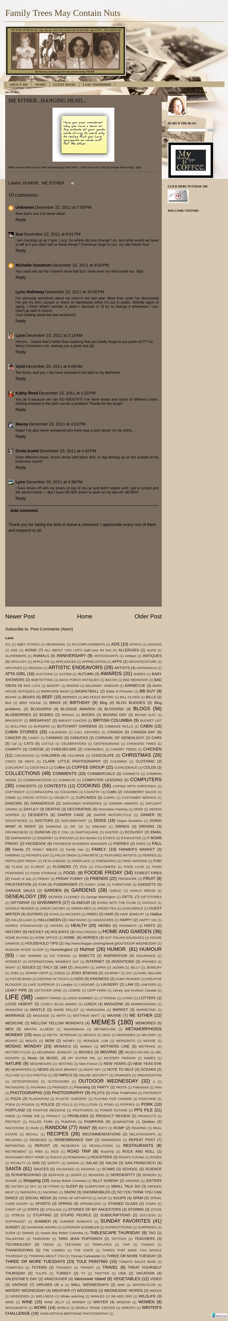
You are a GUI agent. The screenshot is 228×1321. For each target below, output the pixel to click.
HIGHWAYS (128, 926)
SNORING (50, 1192)
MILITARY (149, 1035)
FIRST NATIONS (134, 861)
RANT (84, 1127)
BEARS (29, 697)
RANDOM (56, 1127)
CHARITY (13, 749)
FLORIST (38, 867)
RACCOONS (14, 1128)
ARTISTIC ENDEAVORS (75, 667)
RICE (55, 1151)
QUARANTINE (123, 1122)
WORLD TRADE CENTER (95, 1308)
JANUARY (81, 967)
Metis (37, 1035)
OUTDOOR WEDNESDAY (108, 1081)
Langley (66, 984)
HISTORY (13, 932)
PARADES (60, 1087)
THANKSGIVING (19, 1250)
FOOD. (69, 872)
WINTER (100, 1302)
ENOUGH (66, 838)
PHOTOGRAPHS (26, 1092)
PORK (147, 1104)
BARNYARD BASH (55, 691)
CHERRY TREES (124, 749)
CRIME (10, 798)
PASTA (121, 1087)
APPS (117, 662)
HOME (40, 84)
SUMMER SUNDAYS (76, 1221)
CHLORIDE (76, 755)
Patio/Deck (141, 1087)
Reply (20, 219)
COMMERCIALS (101, 774)
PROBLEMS (78, 1116)
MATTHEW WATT (86, 1015)
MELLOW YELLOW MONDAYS (57, 1023)
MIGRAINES (126, 1035)
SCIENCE (153, 1169)
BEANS (10, 697)
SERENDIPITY (122, 1175)
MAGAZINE (114, 1004)
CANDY (33, 738)
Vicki (20, 366)
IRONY (10, 967)
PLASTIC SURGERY (71, 1099)
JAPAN (101, 967)
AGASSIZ (154, 644)
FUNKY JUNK (95, 884)
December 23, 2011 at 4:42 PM (68, 451)
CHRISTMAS (136, 755)
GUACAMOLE (132, 908)
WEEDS (156, 1291)
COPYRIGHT (15, 792)
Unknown (24, 207)
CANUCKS (79, 738)
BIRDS (55, 703)
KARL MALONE (150, 973)
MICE (106, 1035)
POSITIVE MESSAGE (49, 1110)
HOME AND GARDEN (127, 931)
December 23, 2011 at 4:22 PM (57, 424)
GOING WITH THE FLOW (116, 903)
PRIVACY (53, 1116)
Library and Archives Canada (134, 990)
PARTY (103, 1087)
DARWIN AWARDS (123, 803)
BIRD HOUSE (30, 703)
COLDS (149, 767)
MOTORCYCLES (18, 1052)
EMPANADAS (21, 838)
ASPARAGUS (147, 668)
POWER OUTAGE (113, 1110)
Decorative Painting (113, 809)
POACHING (147, 1099)
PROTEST (13, 1122)
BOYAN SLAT (145, 715)
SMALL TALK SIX (125, 1186)
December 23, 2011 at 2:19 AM (54, 335)
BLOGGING (114, 709)
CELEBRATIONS (73, 744)
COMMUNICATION (37, 780)
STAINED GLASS (123, 1204)
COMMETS (131, 774)
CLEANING (118, 761)
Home (84, 616)
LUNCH (90, 1004)
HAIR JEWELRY (132, 914)
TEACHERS (145, 1239)
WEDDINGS (87, 1291)
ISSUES (28, 967)
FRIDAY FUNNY (69, 879)
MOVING (108, 1052)
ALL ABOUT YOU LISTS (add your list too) (78, 650)
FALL (157, 843)
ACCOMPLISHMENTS (88, 644)
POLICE (47, 1104)
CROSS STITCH (35, 798)
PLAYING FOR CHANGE (113, 1099)
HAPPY (126, 920)
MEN (9, 1029)
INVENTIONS (123, 961)
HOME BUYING (17, 938)
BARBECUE (135, 686)
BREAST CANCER (72, 720)
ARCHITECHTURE (143, 662)
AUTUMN (85, 674)
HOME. (70, 937)
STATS (33, 1209)
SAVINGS (88, 1169)
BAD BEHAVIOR (135, 680)
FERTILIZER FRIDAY (21, 861)
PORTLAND (15, 1110)
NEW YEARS (115, 1064)
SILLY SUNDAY (105, 1181)
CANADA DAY (143, 732)
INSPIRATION (115, 956)
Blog (103, 703)
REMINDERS (111, 1140)
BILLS (151, 697)
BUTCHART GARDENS (77, 726)
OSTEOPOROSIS (25, 1081)
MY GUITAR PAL (82, 1058)
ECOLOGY (134, 832)
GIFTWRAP (20, 903)
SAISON (73, 1163)
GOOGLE (149, 903)
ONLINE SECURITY (93, 1075)
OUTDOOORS (58, 1081)
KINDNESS (99, 979)
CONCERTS (26, 786)
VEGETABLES (126, 1278)
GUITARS (35, 914)
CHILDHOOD (24, 755)
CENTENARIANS (106, 744)
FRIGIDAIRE (127, 879)
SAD (36, 1163)
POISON (27, 1104)
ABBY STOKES (28, 644)
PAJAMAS (38, 1087)
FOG (83, 867)
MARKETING (146, 1010)
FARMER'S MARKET (137, 849)
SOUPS (119, 1198)
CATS (28, 744)
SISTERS (154, 1181)
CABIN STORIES (21, 732)
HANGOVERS (103, 920)
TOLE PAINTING (92, 1261)
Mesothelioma (74, 1029)
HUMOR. (31, 183)
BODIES (46, 715)
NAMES (150, 1058)
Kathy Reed (26, 393)
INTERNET (95, 961)
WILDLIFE (147, 1296)
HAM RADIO (77, 920)
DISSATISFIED (16, 821)
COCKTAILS (39, 767)
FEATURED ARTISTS (120, 855)
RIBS (39, 1151)
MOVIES (86, 1052)
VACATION (145, 1273)
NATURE (13, 1063)
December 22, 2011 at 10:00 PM (74, 292)
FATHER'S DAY (37, 855)
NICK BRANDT (66, 1069)
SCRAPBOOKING (26, 1175)
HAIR (108, 914)
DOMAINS (53, 826)
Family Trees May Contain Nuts (62, 13)
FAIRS (141, 844)
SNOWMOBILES (96, 1192)
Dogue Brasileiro (129, 821)
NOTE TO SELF (120, 1069)
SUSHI (10, 1233)
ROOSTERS (101, 1157)
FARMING (12, 855)
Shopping (32, 1180)
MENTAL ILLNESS (39, 1029)
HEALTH (79, 925)
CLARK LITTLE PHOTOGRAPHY (72, 761)
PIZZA (16, 1099)
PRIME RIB (30, 1116)
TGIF (126, 1244)
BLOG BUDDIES (130, 703)
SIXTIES (17, 1186)
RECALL (32, 1134)
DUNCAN (43, 832)
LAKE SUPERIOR (41, 984)
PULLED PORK (41, 1122)
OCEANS (148, 1069)
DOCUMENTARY (74, 821)
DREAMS (99, 826)
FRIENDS (99, 878)
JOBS (14, 973)
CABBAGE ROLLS (119, 726)
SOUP (102, 1198)
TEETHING (73, 1244)
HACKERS (73, 914)
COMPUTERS (146, 779)
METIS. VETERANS (62, 1035)
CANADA (115, 732)
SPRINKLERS (90, 1204)
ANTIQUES (152, 656)
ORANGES (122, 1075)
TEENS (48, 1244)
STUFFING (42, 1215)
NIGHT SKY (92, 1069)
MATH (61, 1015)
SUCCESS (148, 1215)
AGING (31, 650)
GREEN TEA (106, 908)
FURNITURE (121, 884)
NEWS (43, 1069)
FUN (42, 884)
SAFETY (53, 1163)
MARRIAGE (15, 1015)
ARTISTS (122, 668)
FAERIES (121, 844)
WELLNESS (45, 1296)
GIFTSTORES (151, 897)
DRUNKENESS (16, 832)
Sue (19, 234)
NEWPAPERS (21, 1069)
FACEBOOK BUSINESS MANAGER (80, 844)
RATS (102, 1128)
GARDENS (83, 890)
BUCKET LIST (151, 720)
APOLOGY (19, 662)
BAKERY (53, 686)
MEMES (103, 1022)
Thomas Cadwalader (85, 1256)
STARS (150, 1204)
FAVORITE (90, 855)
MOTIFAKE (147, 1046)
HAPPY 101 (148, 920)
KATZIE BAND (20, 979)
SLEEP (72, 1186)
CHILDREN (50, 755)
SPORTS (43, 1204)
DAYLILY (31, 809)
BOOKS (88, 715)
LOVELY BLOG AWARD (59, 1004)
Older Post (148, 616)
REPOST (42, 1146)
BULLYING (19, 726)
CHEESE (36, 749)
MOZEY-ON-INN (137, 1052)
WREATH (128, 1308)
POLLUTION (88, 1104)
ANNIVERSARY (71, 655)
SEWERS (149, 1175)
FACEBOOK (36, 844)
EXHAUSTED (131, 838)
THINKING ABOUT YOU (47, 1256)
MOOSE (149, 1041)
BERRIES (70, 697)
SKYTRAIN (51, 1186)
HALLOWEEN (49, 920)
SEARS (76, 1175)
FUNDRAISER (65, 884)
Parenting (82, 1087)
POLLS (67, 1104)
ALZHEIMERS (15, 656)
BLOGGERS (41, 709)
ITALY (47, 967)
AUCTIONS (44, 674)
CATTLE (48, 744)
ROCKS (56, 1157)
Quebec (148, 1122)
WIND (9, 1302)
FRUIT (149, 878)
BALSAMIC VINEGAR (102, 686)
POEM (10, 1104)
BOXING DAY (115, 715)
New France (88, 1064)
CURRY (109, 798)
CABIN (146, 726)
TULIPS (41, 1273)
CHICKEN (152, 749)
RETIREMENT (16, 1151)
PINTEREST (152, 1093)
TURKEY (63, 1273)
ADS (115, 644)
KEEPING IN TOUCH (53, 979)
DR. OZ (76, 826)
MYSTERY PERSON (120, 1058)
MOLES (31, 1041)
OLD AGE (12, 1075)
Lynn (20, 335)
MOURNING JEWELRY (54, 1052)
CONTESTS (55, 786)
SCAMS (108, 1169)
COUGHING (69, 792)
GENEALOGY (20, 896)
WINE (27, 1302)
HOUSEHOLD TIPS (41, 943)
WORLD (63, 1308)
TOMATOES (14, 1267)
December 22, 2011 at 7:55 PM (63, 207)
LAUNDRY (109, 984)
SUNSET (12, 1227)
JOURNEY (112, 973)
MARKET (120, 1010)
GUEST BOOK (64, 84)
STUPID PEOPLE (76, 1215)
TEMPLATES (102, 1244)
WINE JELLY (54, 1302)
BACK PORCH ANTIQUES (79, 680)
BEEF (47, 697)
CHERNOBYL (94, 749)
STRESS (18, 1215)
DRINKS (122, 826)
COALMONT (14, 767)
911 (8, 644)
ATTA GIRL (15, 673)
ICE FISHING (60, 956)
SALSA (111, 1163)
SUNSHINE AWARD (42, 1227)
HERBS (104, 926)
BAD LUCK (32, 686)
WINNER (79, 1302)
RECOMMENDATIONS (101, 1134)
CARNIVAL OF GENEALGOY (119, 738)
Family (18, 849)
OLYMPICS (62, 1075)
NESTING (65, 1064)
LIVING (127, 998)
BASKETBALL (87, 691)
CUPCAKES (86, 797)
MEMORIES (145, 1023)
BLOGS (141, 708)
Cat (14, 744)
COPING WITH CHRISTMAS (134, 786)
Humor (87, 949)
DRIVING (146, 826)
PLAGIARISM (39, 1099)
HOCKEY (36, 932)
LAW (129, 984)
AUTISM (65, 674)
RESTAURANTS (138, 1145)
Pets (158, 1087)
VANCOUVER (55, 1279)
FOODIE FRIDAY (103, 872)
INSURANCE (146, 956)
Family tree (74, 849)
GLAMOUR (80, 903)
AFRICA (135, 644)
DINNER (147, 815)
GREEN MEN (81, 908)
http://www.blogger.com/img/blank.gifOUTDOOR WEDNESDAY (111, 943)
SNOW (70, 1192)
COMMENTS (65, 773)
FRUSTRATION (18, 884)
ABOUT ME (18, 84)
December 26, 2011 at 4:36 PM (54, 482)
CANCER (13, 738)
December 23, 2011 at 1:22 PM (67, 393)
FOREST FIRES (148, 873)
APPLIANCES (65, 662)
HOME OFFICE (46, 938)
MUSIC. (52, 1058)
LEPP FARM (96, 990)
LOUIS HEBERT (19, 1004)
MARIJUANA (95, 1010)
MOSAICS (62, 1046)
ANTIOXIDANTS (106, 656)
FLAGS (17, 867)
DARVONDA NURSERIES (82, 803)
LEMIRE (74, 990)
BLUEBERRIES (18, 715)
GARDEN (53, 890)
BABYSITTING (42, 680)
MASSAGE (41, 1015)
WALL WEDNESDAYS (90, 1285)
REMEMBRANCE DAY (73, 1140)
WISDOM (123, 1302)
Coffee (59, 767)
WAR (121, 1285)
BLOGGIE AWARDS (78, 709)
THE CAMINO (54, 1250)
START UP (13, 1209)
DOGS (100, 820)
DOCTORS (44, 821)
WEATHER (61, 1291)
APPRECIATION (94, 662)
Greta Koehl (27, 451)
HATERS (56, 926)
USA (122, 1273)
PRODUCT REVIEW (113, 1116)
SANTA (13, 1168)
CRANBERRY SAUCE (140, 792)
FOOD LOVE (134, 867)
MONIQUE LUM (95, 1041)
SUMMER (42, 1221)
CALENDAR (58, 732)
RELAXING (13, 1140)
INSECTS (87, 956)
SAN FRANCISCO (140, 1163)
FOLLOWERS (105, 867)
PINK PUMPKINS (124, 1093)
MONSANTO (125, 1041)
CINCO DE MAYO (19, 761)
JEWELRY (154, 967)
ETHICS (109, 838)
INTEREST (13, 962)
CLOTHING (145, 761)
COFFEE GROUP (88, 767)
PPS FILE (143, 1110)
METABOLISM (104, 1029)
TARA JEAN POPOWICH (80, 1239)
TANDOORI (41, 1239)
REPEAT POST (142, 1140)
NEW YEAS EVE (147, 1064)
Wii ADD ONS (121, 1296)
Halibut (156, 914)
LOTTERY (147, 998)
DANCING (13, 803)
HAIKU (92, 914)
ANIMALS (41, 656)
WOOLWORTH (16, 1308)
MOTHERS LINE (115, 1046)
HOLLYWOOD (86, 932)
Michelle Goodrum (33, 265)
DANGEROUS (42, 803)
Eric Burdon (88, 838)
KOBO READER (128, 979)
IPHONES (149, 962)
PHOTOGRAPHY (68, 1092)
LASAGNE (86, 984)
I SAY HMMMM (29, 956)
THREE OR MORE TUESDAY (131, 1256)
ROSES (156, 1157)
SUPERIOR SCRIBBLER (81, 1227)
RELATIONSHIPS (142, 1134)
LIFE (12, 997)
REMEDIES (38, 1140)
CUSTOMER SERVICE (139, 798)
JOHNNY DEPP (36, 973)
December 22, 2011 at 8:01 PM (52, 234)
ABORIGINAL (56, 644)
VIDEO (156, 1279)
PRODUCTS (147, 1116)
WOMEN (146, 1302)
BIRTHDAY (80, 702)
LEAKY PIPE (16, 990)
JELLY (135, 967)
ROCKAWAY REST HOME (24, 1157)
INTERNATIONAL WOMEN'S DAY (53, 962)
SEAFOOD (56, 1175)
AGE (14, 650)
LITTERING (107, 998)
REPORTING (15, 1146)
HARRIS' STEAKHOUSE (23, 926)
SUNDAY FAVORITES (125, 1221)
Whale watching (72, 1296)
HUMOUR (150, 949)
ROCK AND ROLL (138, 1151)
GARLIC (116, 891)
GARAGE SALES (20, 891)
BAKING (73, 686)
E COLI (63, 832)
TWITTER (102, 1273)
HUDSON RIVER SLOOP (24, 950)
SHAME (11, 1181)
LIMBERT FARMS (48, 998)
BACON (111, 680)
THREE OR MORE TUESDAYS (35, 1261)
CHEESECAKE (63, 749)
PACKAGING (15, 1087)
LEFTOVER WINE (48, 990)
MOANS (11, 1041)
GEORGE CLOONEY (64, 897)
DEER (138, 809)
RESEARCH (70, 1146)
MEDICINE (14, 1023)
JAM (63, 967)
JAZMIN (118, 967)
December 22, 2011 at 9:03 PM (80, 265)
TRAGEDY (64, 1267)
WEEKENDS (20, 1296)
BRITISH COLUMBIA (112, 720)
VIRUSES (44, 1285)
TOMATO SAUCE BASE (137, 1262)
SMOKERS (28, 1192)
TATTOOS (118, 1239)
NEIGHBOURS (41, 1064)
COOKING (88, 785)
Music (32, 1058)
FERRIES (149, 855)
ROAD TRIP (79, 1151)
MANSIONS (14, 1010)
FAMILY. (99, 849)
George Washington (100, 897)
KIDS (79, 979)
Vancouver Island (90, 1278)
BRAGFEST (14, 720)
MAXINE (114, 1015)
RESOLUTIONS (101, 1146)
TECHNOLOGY (18, 1244)
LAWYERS (148, 984)
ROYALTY (18, 1163)
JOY (129, 973)
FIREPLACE (81, 861)
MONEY (69, 1041)
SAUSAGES (65, 1169)
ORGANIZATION (149, 1075)
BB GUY (147, 691)
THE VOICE (83, 1250)
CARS (156, 738)
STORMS (136, 1209)
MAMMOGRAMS (143, 1004)
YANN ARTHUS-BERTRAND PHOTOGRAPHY (74, 1313)
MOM (49, 1041)
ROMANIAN (76, 1157)
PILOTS (97, 1093)
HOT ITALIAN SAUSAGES (124, 938)
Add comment (24, 510)
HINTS (149, 926)
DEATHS (52, 809)
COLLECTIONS (22, 773)
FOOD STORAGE (43, 873)
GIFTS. (128, 897)
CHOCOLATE (102, 755)
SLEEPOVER (95, 1186)
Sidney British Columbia (68, 1181)
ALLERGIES (128, 650)
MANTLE (37, 1010)
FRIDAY (43, 879)
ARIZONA (35, 668)
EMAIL (156, 832)
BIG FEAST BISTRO (98, 697)
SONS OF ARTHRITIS (74, 1198)
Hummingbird (61, 950)
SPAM (138, 1198)
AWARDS (111, 673)
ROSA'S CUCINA (131, 1157)
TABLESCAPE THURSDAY (115, 1232)
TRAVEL (110, 1267)
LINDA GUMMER (80, 998)
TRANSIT (87, 1267)
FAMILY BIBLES (45, 849)
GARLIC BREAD (143, 891)
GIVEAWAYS (49, 902)
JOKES (59, 973)
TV (83, 1273)
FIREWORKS (106, 861)
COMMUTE (66, 780)
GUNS (54, 914)
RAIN (35, 1128)
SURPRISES (147, 1227)
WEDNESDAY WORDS (123, 1291)
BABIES (140, 674)
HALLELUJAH (21, 920)
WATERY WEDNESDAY (25, 1291)
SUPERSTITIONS (118, 1227)
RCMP (118, 1128)
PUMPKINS (94, 1122)
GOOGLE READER (19, 908)
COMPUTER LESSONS (102, 780)
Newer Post (20, 616)
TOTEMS (39, 1267)
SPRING (65, 1204)
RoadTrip (107, 1151)
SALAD (92, 1163)
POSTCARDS (83, 1110)
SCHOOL (130, 1169)
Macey (21, 424)
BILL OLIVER (130, 697)
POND (109, 1104)
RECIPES (57, 1133)
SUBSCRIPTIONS (115, 1215)
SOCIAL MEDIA (38, 1198)
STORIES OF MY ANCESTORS (94, 1209)
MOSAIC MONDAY (23, 1046)
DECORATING (79, 809)
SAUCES (41, 1169)
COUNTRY (92, 792)
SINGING (132, 1181)
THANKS (147, 1244)
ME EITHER (53, 183)
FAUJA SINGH (66, 855)
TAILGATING (14, 1239)
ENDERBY (45, 838)
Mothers (86, 1046)
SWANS (28, 1233)
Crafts (111, 792)
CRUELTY (61, 798)
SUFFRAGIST (15, 1221)
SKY (33, 1186)
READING (139, 1128)
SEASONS (96, 1175)
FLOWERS (62, 867)
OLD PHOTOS (36, 1075)
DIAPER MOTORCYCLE (112, 815)
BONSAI (68, 715)
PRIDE (10, 1116)
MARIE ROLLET (66, 1010)
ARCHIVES (13, 668)
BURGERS (42, 726)
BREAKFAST (40, 720)
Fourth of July (21, 879)
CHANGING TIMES (141, 744)
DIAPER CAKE (71, 815)
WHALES (97, 1296)
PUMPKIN (68, 1122)
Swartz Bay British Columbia (62, 1233)
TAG (152, 1233)
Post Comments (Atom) (51, 629)
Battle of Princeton (119, 691)
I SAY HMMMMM (97, 84)
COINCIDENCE (125, 767)
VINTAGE (20, 1285)
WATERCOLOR (144, 1285)
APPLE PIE (41, 662)
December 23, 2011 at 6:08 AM (54, 366)
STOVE (156, 1209)
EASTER (111, 832)
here (74, 167)
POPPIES (127, 1104)
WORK (40, 1307)
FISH (157, 861)
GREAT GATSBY (52, 908)
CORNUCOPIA (42, 792)
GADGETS (147, 884)
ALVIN (151, 650)
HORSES (90, 937)
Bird (8, 703)
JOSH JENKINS (84, 973)
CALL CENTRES (87, 732)
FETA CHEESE (54, 861)
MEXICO (89, 1035)
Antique (130, 656)
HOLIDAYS (60, 932)
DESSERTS (38, 815)
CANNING (54, 738)
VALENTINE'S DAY (21, 1279)
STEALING (54, 1209)
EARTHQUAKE (87, 832)
